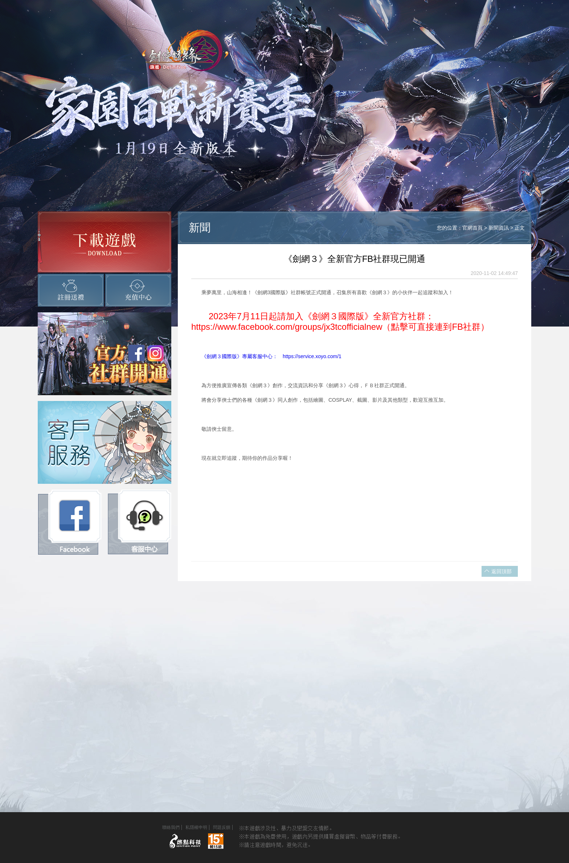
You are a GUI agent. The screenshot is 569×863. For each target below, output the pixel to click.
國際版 (229, 356)
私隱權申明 (196, 827)
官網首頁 (472, 228)
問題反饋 (221, 827)
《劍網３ (206, 356)
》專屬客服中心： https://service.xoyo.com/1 (289, 356)
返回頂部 (501, 571)
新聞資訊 (499, 228)
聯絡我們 (171, 827)
